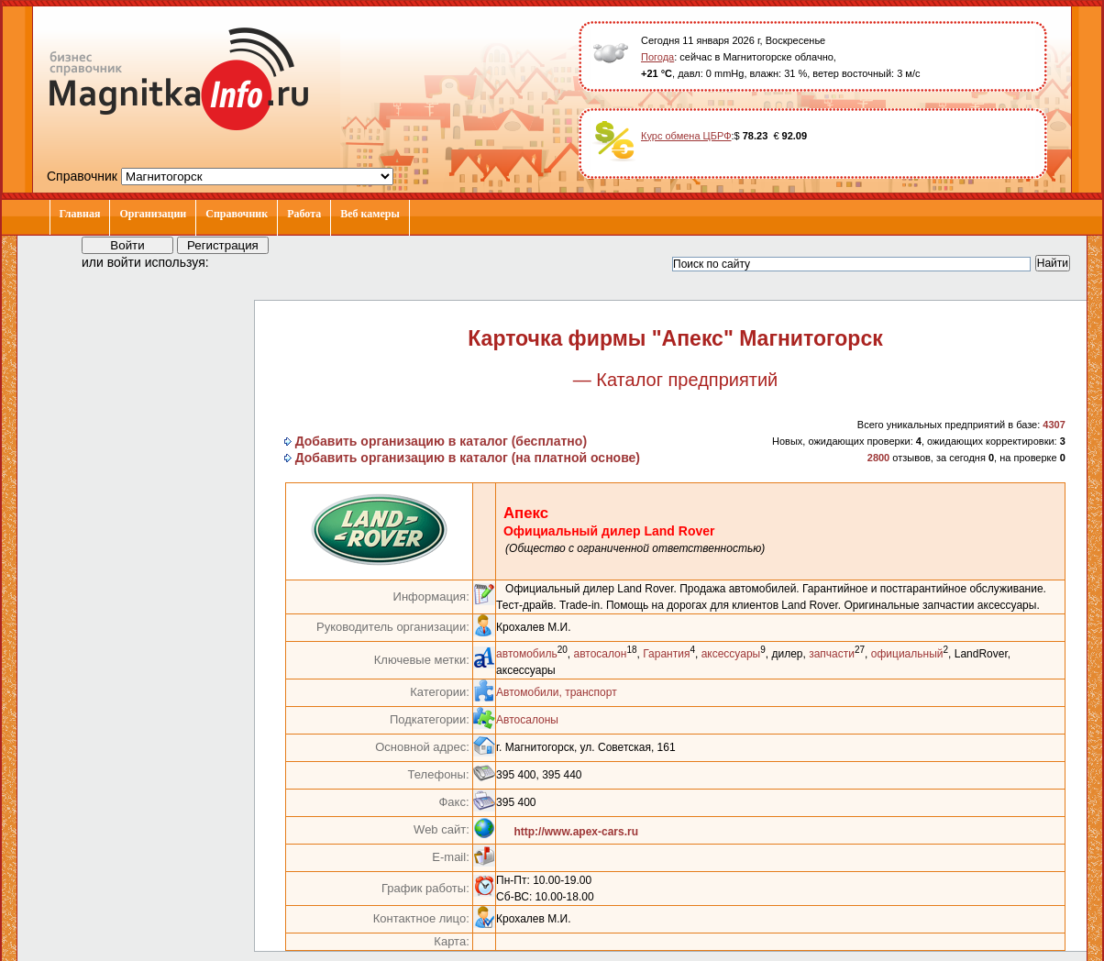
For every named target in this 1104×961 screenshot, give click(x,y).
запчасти (832, 653)
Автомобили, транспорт (556, 692)
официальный (907, 653)
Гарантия (666, 653)
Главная (80, 213)
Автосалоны (527, 719)
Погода (657, 56)
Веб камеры (370, 213)
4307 (1054, 424)
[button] (239, 261)
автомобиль (527, 653)
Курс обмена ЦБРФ (686, 135)
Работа (304, 213)
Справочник (236, 213)
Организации (152, 213)
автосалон (599, 653)
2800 (878, 457)
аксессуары (731, 653)
